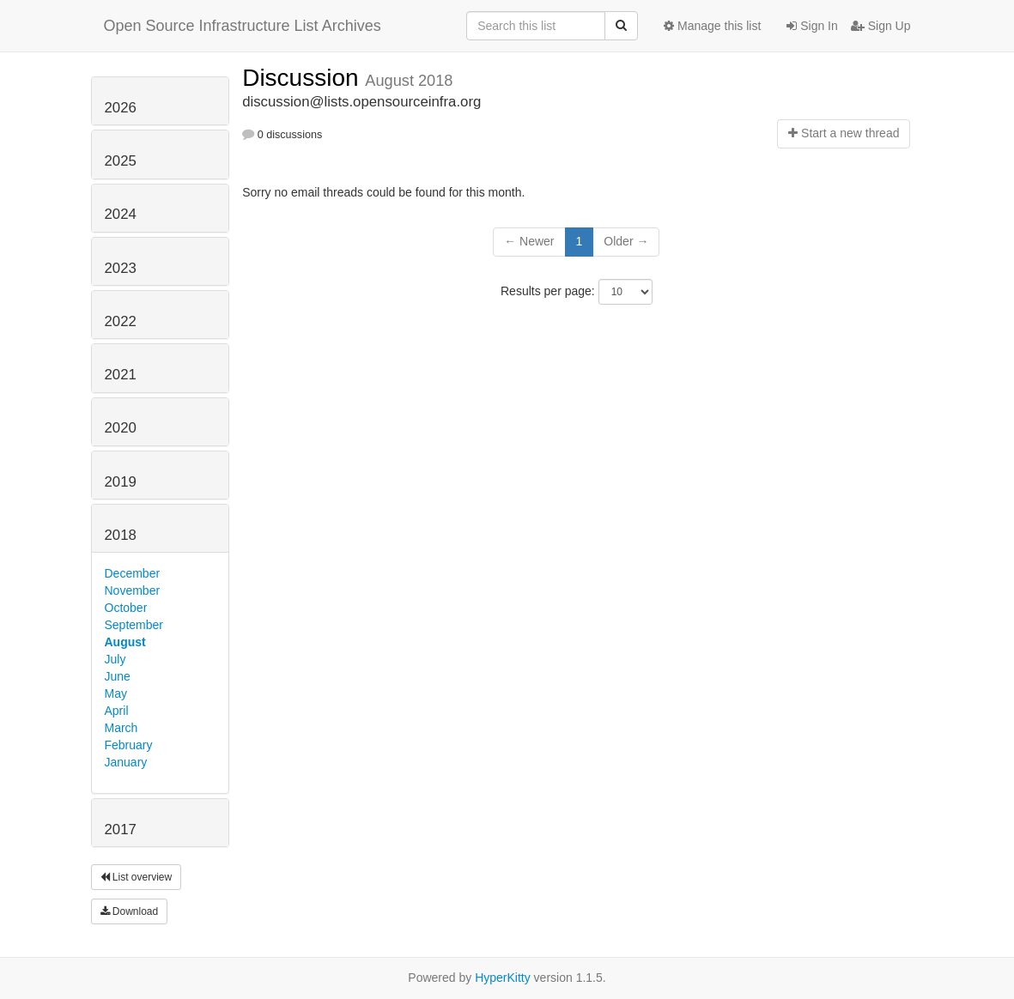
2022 (121, 321)
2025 (121, 161)
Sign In (811, 26)
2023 (121, 268)
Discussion (303, 77)
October (126, 608)
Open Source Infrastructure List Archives (242, 25)
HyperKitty (503, 977)
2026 (121, 108)
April (117, 710)
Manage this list (712, 26)
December (133, 573)
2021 (121, 374)
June (118, 676)
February (129, 745)
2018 (121, 535)
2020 (121, 428)
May (116, 693)
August (125, 642)
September (134, 625)
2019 (121, 482)
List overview (136, 877)
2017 (121, 829)
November (133, 590)
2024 (121, 214)
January (126, 762)
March (121, 728)
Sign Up (881, 26)
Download (129, 911)
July (115, 659)
